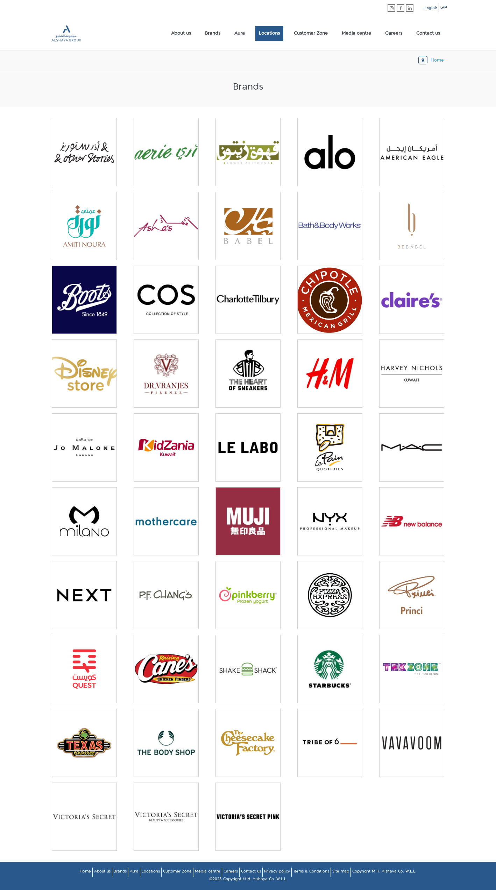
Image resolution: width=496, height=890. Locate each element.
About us (102, 872)
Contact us (251, 872)
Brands (120, 872)
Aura (134, 872)
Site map (340, 872)
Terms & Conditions (311, 872)
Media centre (207, 872)
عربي (443, 7)
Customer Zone (177, 872)
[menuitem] (181, 33)
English (431, 9)
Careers (231, 872)
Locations (151, 872)
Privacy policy (277, 872)
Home (85, 872)
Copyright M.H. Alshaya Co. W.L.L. (384, 872)
